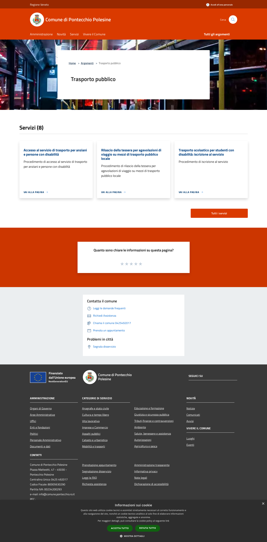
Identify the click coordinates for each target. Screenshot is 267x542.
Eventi (190, 445)
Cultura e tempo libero (95, 415)
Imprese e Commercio (95, 427)
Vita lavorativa (91, 421)
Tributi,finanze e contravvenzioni (154, 421)
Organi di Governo (41, 408)
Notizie (190, 408)
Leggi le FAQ (89, 478)
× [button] (263, 503)
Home (72, 63)
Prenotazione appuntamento (99, 465)
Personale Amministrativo (45, 440)
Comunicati (193, 415)
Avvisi (190, 421)
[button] (133, 536)
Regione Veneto (39, 4)
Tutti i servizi (219, 213)
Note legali (140, 478)
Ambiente (140, 427)
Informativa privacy (146, 471)
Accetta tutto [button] (120, 528)
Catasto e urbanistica (95, 440)
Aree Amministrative (42, 415)
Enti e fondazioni (40, 427)
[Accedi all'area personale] (219, 5)
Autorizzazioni (142, 440)
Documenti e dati (40, 446)
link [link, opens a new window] (167, 520)
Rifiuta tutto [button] (147, 528)
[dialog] (133, 521)
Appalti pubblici (91, 434)
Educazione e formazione (149, 408)
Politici (34, 434)
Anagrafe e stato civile (95, 408)
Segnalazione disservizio (96, 471)
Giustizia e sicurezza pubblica (151, 414)
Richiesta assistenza (94, 484)
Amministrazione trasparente (152, 465)
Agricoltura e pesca (145, 446)
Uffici (33, 421)
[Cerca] (233, 19)
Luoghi (190, 438)
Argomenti (87, 63)
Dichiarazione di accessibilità (151, 484)
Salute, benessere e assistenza (152, 433)
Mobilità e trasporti (93, 446)
